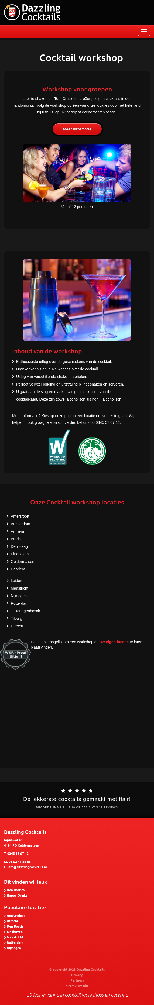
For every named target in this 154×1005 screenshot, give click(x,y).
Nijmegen (19, 596)
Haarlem (18, 569)
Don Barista (16, 890)
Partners (77, 980)
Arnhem (17, 531)
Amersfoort (20, 516)
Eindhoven (20, 554)
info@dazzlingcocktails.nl (27, 867)
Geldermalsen (22, 561)
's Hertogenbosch (25, 611)
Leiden (16, 581)
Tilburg (16, 618)
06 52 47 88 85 (20, 862)
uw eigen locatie (114, 642)
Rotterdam (19, 603)
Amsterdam (20, 524)
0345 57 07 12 (18, 854)
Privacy (77, 975)
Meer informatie (77, 129)
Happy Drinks (17, 895)
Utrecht (17, 626)
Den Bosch (15, 926)
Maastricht (19, 588)
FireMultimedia (77, 986)
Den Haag (19, 546)
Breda (16, 539)
